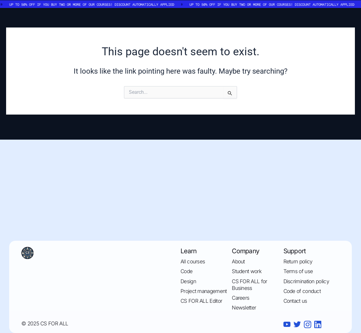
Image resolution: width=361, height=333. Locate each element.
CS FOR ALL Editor (201, 301)
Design (188, 281)
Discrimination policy (306, 281)
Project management (203, 291)
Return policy (297, 261)
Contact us (295, 301)
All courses (192, 261)
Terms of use (298, 271)
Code (186, 271)
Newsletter (244, 308)
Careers (240, 298)
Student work (246, 271)
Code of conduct (302, 291)
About (238, 261)
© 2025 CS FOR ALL (44, 323)
